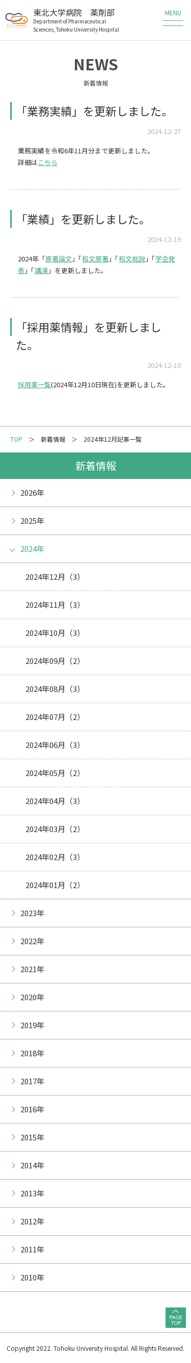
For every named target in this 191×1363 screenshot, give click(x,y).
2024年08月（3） (55, 688)
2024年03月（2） (55, 828)
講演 (41, 270)
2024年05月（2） (55, 772)
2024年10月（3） (55, 632)
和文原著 (95, 258)
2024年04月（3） (55, 800)
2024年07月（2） (55, 716)
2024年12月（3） (55, 576)
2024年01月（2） (55, 884)
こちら (48, 162)
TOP (16, 439)
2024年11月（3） (55, 604)
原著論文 (58, 258)
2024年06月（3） (55, 744)
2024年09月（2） (55, 660)
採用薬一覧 (34, 384)
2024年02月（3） (55, 856)
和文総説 (132, 258)
